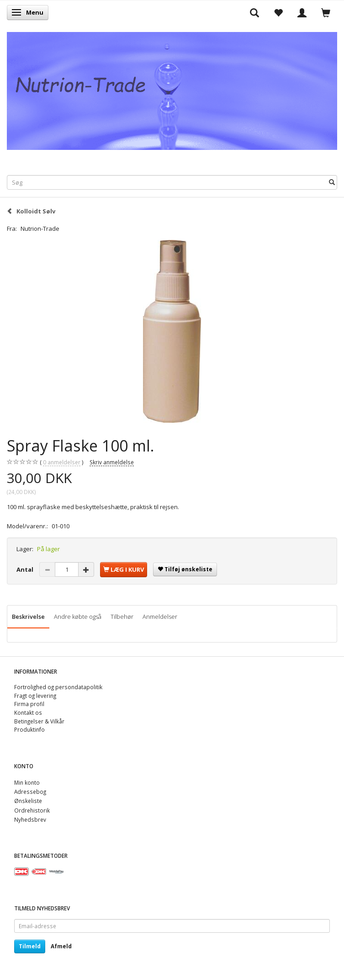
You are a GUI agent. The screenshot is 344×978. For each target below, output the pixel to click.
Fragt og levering (35, 695)
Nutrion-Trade (40, 228)
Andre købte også (77, 616)
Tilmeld (30, 946)
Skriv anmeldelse (112, 462)
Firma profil (29, 703)
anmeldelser (61, 462)
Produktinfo (29, 729)
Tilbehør (122, 616)
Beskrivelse (28, 616)
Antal (25, 569)
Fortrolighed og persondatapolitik (58, 687)
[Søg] (332, 182)
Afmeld (61, 946)
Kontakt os (28, 712)
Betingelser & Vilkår (39, 721)
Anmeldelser (160, 616)
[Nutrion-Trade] (172, 89)
